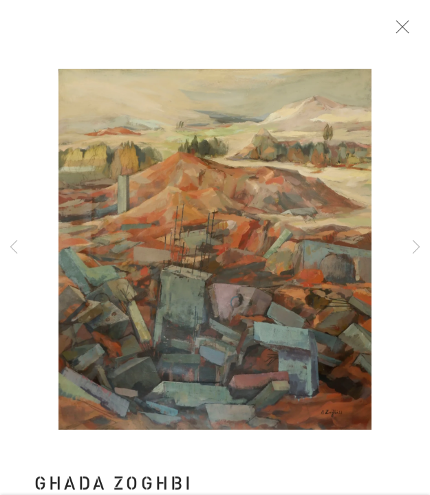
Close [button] (401, 31)
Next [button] (416, 247)
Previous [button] (14, 247)
